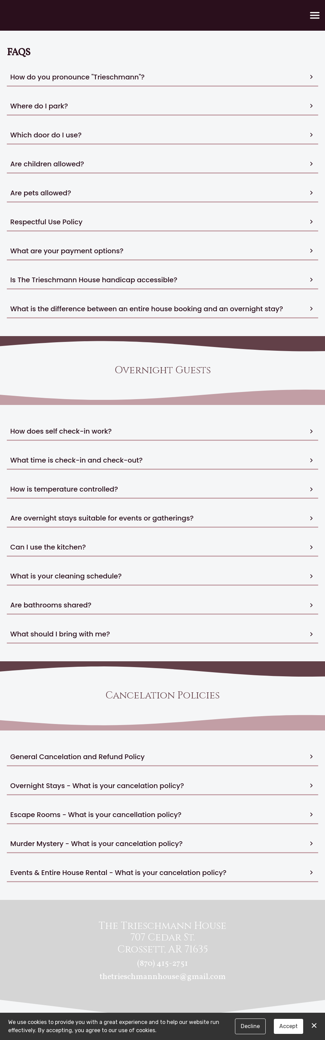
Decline (250, 1026)
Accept (288, 1026)
